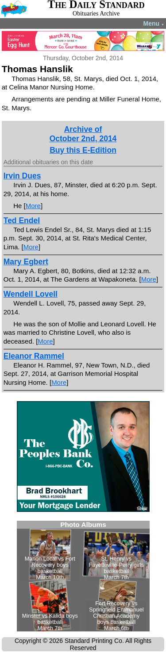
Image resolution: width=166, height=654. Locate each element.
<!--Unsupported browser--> (83, 576)
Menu (153, 23)
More (33, 205)
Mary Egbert (26, 261)
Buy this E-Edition (83, 150)
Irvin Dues (22, 175)
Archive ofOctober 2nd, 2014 (83, 134)
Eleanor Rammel (34, 356)
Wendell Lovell (31, 294)
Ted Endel (22, 220)
